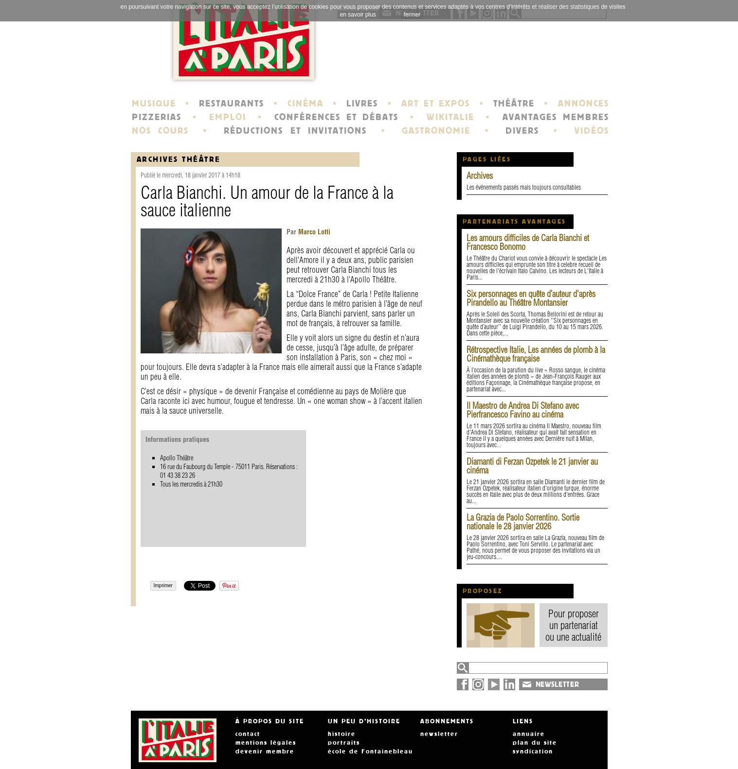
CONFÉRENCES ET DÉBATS (336, 117)
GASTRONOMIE (436, 131)
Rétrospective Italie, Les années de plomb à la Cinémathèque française (536, 354)
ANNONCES (583, 103)
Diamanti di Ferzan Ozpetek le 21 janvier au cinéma (532, 466)
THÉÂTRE (514, 103)
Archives (480, 175)
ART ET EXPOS (435, 103)
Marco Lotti (313, 231)
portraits (344, 742)
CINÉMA (306, 103)
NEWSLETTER (557, 684)
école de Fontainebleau (370, 751)
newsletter (439, 734)
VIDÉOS (592, 131)
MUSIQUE (154, 103)
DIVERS (522, 131)
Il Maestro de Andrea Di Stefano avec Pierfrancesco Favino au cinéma (523, 410)
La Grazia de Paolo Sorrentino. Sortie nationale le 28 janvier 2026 (523, 522)
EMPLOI (227, 117)
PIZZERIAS (156, 117)
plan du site (535, 742)
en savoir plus (358, 14)
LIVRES (362, 103)
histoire (342, 734)
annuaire (529, 734)
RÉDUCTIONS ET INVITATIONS (295, 131)
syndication (533, 751)
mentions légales (265, 742)
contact (247, 734)
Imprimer (163, 585)
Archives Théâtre (179, 159)
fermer (412, 14)
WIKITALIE (450, 117)
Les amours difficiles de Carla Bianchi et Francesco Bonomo (528, 242)
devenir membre (264, 751)
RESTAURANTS (231, 103)
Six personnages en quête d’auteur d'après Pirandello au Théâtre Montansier (531, 298)
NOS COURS (160, 131)
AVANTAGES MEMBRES (556, 117)
